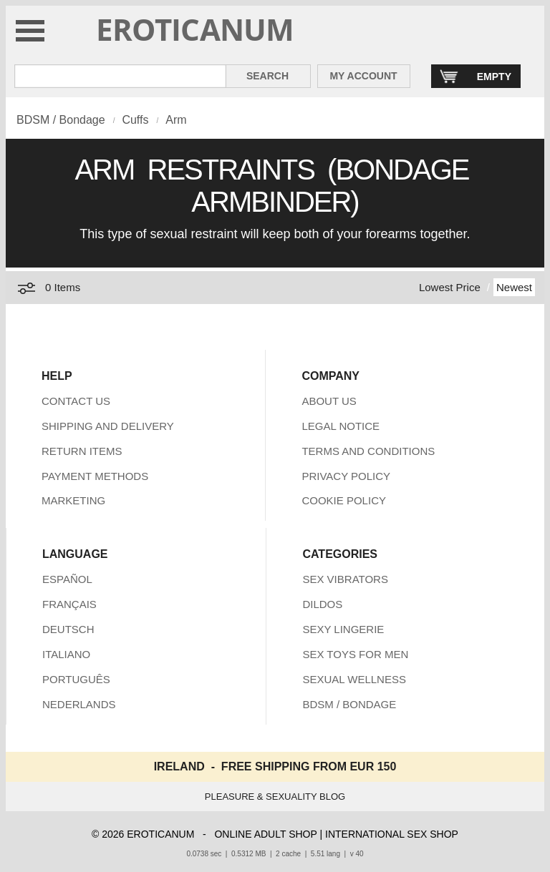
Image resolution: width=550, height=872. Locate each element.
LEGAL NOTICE (340, 426)
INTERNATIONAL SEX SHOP (391, 834)
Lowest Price (450, 287)
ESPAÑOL (67, 579)
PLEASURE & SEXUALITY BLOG (275, 796)
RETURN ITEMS (82, 451)
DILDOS (322, 604)
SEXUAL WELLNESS (354, 679)
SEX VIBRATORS (344, 579)
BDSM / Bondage (60, 120)
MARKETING (73, 500)
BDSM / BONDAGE (349, 704)
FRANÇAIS (69, 604)
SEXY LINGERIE (343, 629)
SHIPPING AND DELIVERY (108, 426)
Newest (514, 287)
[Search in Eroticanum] (120, 76)
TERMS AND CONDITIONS (368, 451)
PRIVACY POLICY (345, 476)
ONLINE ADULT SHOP (265, 834)
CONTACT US (76, 401)
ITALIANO (66, 654)
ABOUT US (328, 401)
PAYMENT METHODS (95, 476)
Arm (175, 120)
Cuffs (135, 120)
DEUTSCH (68, 629)
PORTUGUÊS (76, 679)
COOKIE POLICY (343, 500)
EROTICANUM (195, 29)
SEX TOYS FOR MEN (355, 654)
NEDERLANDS (79, 704)
